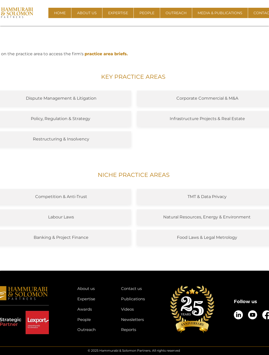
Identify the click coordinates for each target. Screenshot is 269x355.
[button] (86, 13)
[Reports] (139, 329)
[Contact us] (139, 288)
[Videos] (139, 309)
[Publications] (139, 298)
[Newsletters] (139, 319)
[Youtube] (252, 314)
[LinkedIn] (238, 314)
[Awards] (95, 309)
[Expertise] (95, 298)
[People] (95, 319)
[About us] (95, 288)
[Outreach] (95, 329)
